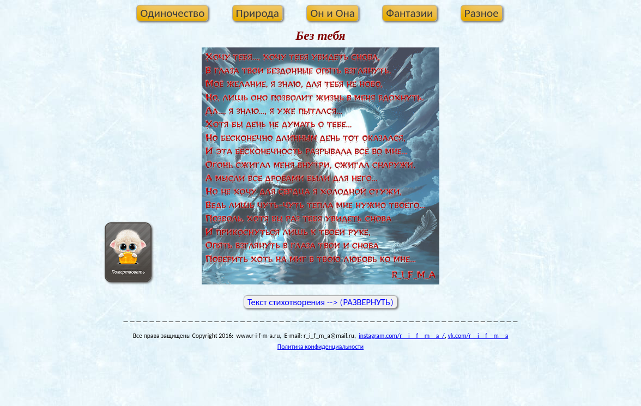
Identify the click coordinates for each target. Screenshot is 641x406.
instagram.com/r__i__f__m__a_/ (402, 336)
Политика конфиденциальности (320, 346)
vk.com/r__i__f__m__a (478, 336)
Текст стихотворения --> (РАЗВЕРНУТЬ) (320, 302)
